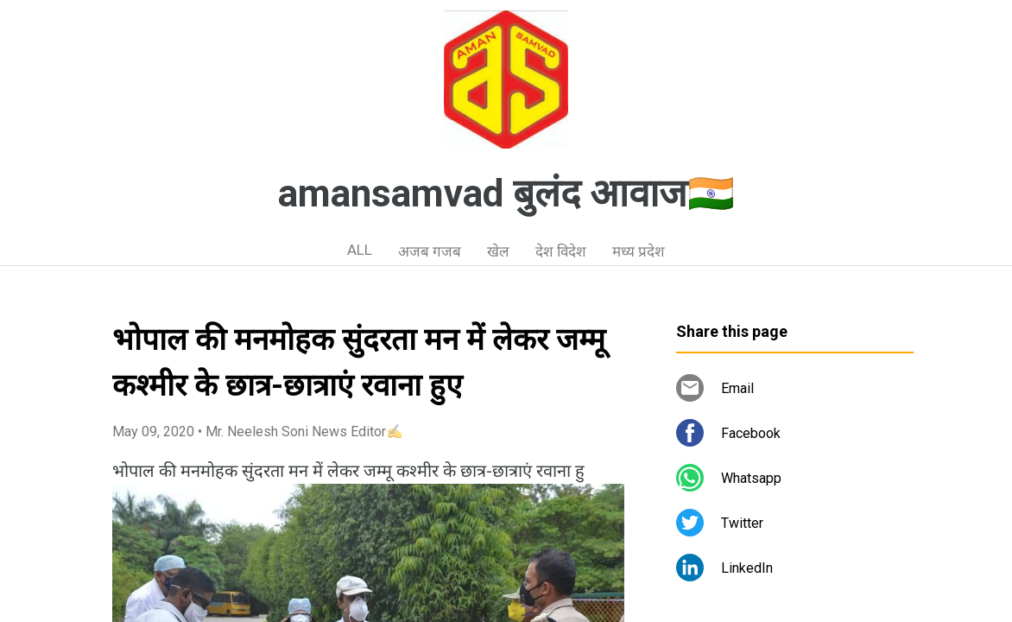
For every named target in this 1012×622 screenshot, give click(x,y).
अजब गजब (429, 251)
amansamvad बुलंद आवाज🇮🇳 (506, 193)
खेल (498, 251)
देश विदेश (560, 251)
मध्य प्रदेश (638, 251)
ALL (359, 249)
